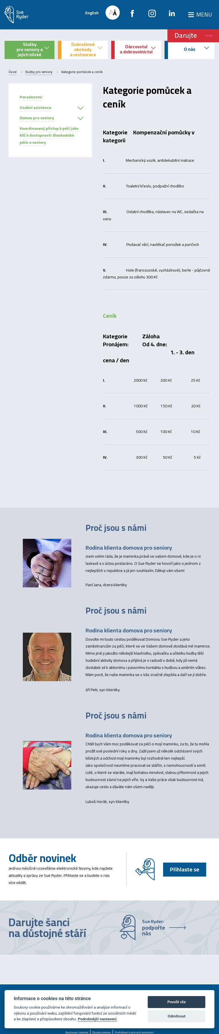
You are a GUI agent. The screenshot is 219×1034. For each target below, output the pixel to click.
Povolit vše (176, 1002)
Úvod (13, 71)
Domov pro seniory (37, 118)
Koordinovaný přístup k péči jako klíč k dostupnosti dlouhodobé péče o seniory (49, 135)
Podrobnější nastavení (97, 1019)
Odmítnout (176, 1016)
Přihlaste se (184, 869)
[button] (80, 108)
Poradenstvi (31, 97)
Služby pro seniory (39, 71)
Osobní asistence (35, 107)
